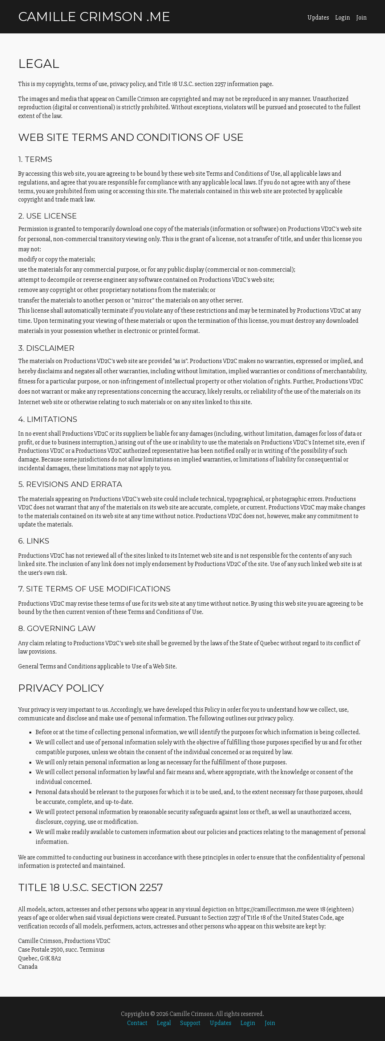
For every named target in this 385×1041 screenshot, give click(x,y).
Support (190, 1023)
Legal (164, 1023)
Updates (318, 17)
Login (342, 17)
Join (361, 17)
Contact (137, 1023)
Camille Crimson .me (94, 16)
